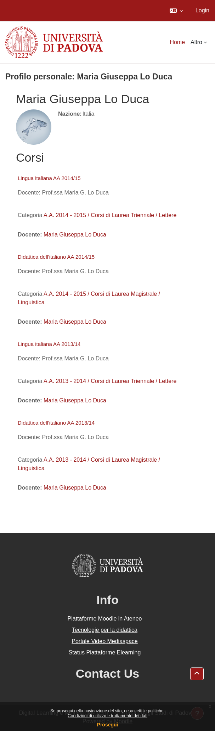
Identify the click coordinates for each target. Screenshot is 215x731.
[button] (176, 10)
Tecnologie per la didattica (104, 630)
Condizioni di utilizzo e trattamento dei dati (107, 715)
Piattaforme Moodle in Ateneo (105, 619)
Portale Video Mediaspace (105, 641)
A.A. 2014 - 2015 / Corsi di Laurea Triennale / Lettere (110, 215)
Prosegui (107, 724)
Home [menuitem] (177, 42)
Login (202, 10)
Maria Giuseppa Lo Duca (75, 235)
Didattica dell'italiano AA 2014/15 (56, 257)
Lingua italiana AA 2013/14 (49, 344)
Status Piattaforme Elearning (105, 652)
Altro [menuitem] (196, 42)
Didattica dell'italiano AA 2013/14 (56, 423)
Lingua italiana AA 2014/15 (49, 178)
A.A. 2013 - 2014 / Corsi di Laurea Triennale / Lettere (110, 381)
